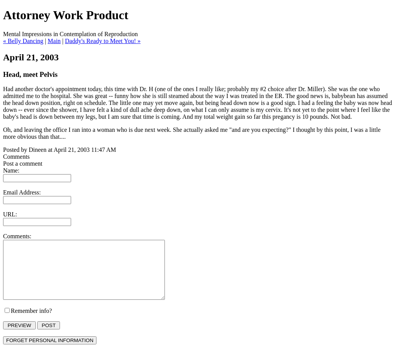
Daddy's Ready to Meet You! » (103, 41)
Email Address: (22, 192)
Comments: (17, 236)
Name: (11, 170)
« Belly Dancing (23, 41)
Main (54, 41)
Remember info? (31, 322)
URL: (10, 214)
